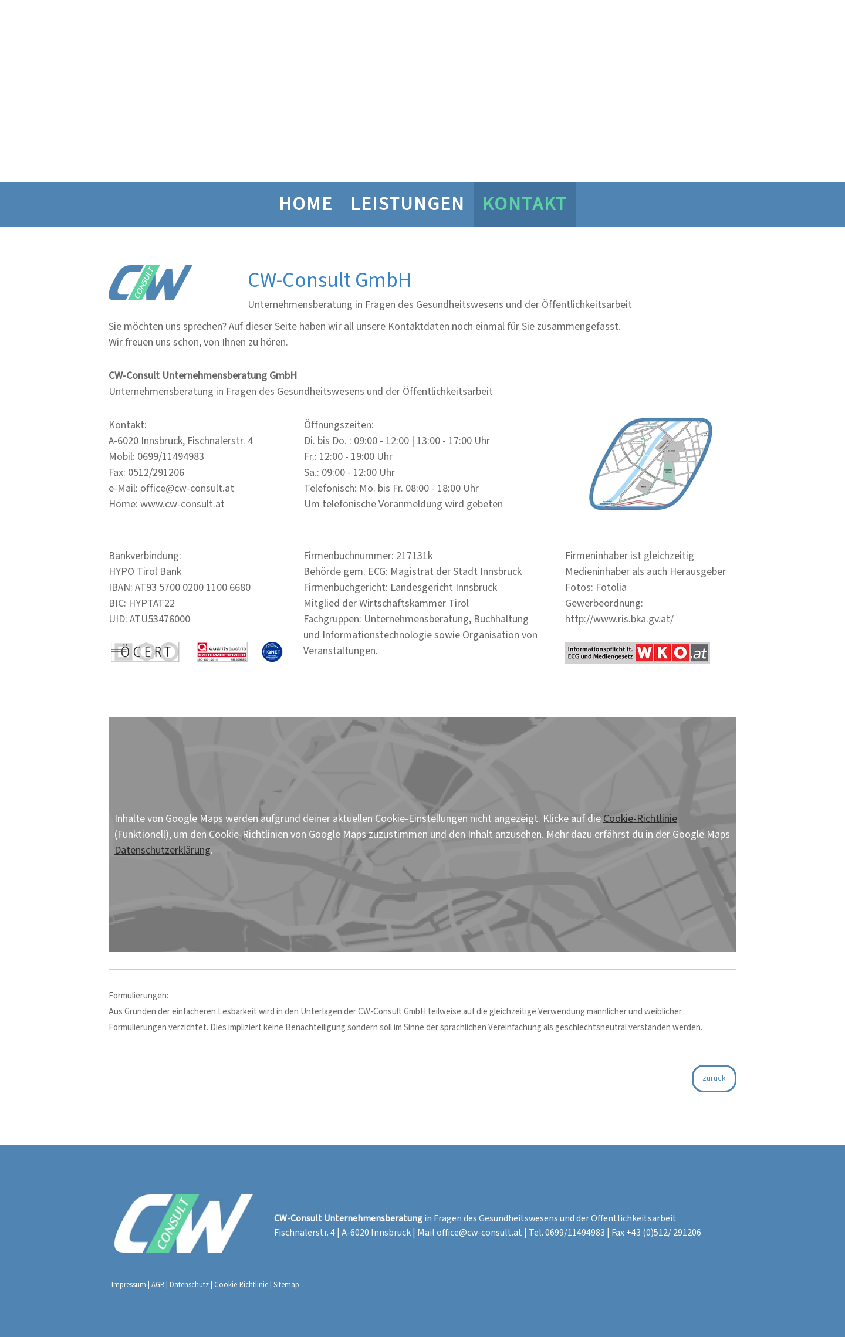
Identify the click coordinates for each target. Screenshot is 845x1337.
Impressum (128, 1284)
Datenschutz (189, 1284)
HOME (306, 204)
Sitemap (286, 1284)
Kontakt (524, 204)
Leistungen (407, 204)
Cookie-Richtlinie (640, 818)
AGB (157, 1284)
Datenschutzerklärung (162, 850)
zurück (714, 1078)
